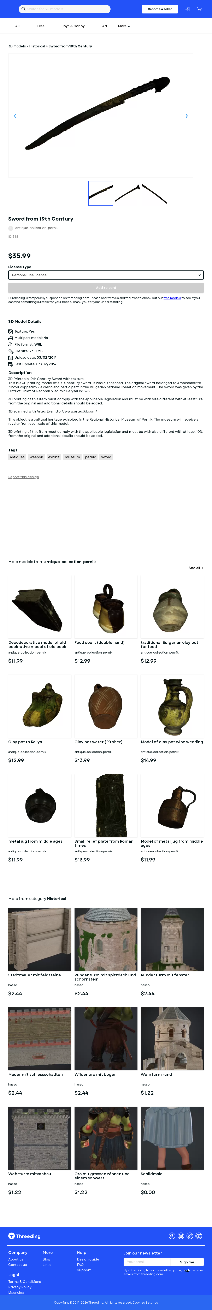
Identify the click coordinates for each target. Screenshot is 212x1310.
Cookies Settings (145, 1302)
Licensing (16, 1292)
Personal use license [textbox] (29, 275)
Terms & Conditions (24, 1281)
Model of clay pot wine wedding (172, 742)
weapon (36, 457)
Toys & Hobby (73, 26)
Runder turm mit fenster (165, 975)
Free (41, 26)
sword (106, 457)
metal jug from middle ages (35, 842)
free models (172, 298)
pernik (90, 457)
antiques (17, 457)
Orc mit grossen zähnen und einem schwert (102, 1176)
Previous (15, 115)
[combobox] (106, 275)
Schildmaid (152, 1174)
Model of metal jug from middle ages (172, 844)
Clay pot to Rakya (25, 742)
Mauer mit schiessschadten (35, 1075)
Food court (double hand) (100, 643)
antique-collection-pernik (37, 228)
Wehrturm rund (156, 1075)
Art (104, 26)
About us (16, 1259)
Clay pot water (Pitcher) (99, 742)
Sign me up (187, 1263)
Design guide (88, 1259)
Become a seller (160, 9)
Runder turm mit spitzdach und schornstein (105, 977)
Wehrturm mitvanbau (29, 1174)
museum (72, 457)
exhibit (54, 457)
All (17, 26)
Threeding (24, 1236)
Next (186, 115)
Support (84, 1270)
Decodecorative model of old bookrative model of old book (37, 645)
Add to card (106, 287)
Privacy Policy (19, 1287)
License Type (19, 267)
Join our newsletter (143, 1253)
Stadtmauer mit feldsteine (34, 975)
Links (47, 1264)
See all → (196, 568)
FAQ (80, 1264)
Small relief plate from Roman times (104, 844)
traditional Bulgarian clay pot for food (169, 645)
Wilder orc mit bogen (96, 1075)
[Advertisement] (106, 518)
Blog (46, 1259)
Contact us (17, 1264)
